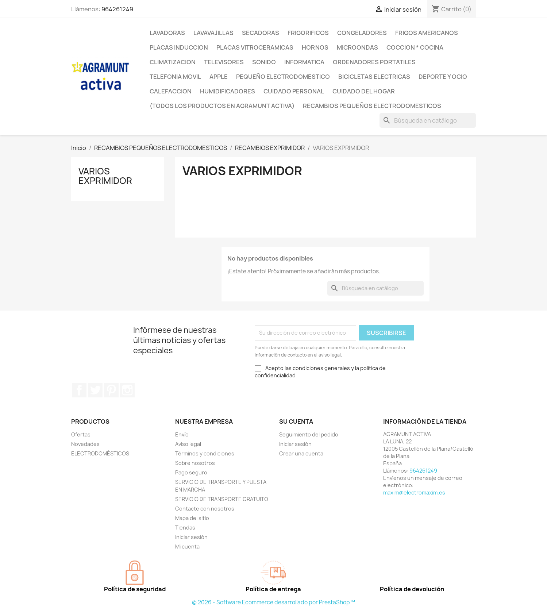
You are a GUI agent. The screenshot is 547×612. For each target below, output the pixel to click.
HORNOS (315, 47)
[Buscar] (428, 120)
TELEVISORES (224, 62)
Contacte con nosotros (204, 508)
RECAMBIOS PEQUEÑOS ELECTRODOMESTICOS (372, 106)
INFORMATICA (304, 62)
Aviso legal (188, 443)
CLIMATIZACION (173, 62)
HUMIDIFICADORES (227, 91)
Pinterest (111, 390)
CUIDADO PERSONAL (293, 91)
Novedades (85, 443)
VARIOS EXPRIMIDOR (105, 176)
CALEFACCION (171, 91)
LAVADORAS (167, 33)
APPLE (218, 77)
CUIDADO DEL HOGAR (363, 91)
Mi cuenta (187, 546)
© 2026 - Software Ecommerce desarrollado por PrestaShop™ (273, 602)
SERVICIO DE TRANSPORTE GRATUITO (221, 499)
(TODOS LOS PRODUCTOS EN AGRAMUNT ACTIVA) (222, 106)
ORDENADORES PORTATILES (374, 62)
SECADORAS (260, 33)
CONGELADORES (362, 33)
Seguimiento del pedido (308, 434)
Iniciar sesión (191, 537)
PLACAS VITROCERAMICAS (254, 47)
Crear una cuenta (301, 453)
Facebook (79, 390)
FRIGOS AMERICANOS (426, 33)
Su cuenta (296, 421)
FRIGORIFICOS (308, 33)
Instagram (127, 390)
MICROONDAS (357, 47)
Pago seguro (191, 472)
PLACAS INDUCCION (179, 47)
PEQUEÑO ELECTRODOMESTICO (283, 77)
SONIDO (264, 62)
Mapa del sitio (192, 518)
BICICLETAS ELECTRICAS (374, 77)
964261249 (117, 9)
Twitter (95, 390)
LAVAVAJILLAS (213, 33)
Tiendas (185, 527)
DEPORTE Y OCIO (443, 77)
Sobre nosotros (195, 462)
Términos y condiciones (204, 453)
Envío (182, 434)
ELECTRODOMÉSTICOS (100, 453)
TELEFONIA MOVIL (175, 77)
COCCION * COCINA (414, 47)
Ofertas (80, 434)
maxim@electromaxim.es (414, 492)
